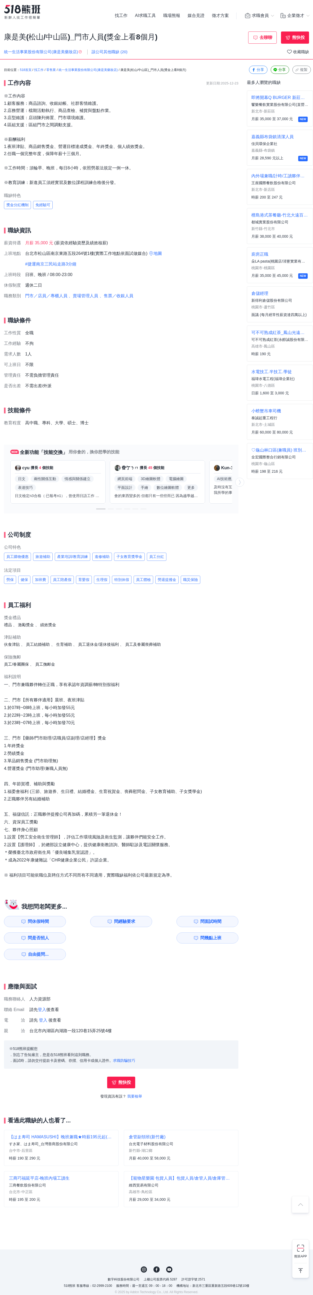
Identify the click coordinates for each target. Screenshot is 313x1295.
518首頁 (25, 70)
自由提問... (95, 938)
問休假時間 (34, 921)
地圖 (157, 253)
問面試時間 (154, 921)
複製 (301, 70)
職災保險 (190, 579)
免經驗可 (42, 205)
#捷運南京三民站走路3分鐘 (50, 264)
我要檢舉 (134, 1080)
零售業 (51, 70)
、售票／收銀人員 (116, 296)
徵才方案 (220, 16)
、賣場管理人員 (83, 296)
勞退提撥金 (167, 579)
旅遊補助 (42, 556)
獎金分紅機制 (17, 205)
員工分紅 (156, 556)
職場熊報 (171, 16)
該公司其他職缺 (110, 51)
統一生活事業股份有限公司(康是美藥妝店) (88, 70)
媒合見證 (196, 16)
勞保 (10, 579)
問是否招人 (214, 921)
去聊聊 (266, 37)
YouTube (169, 1253)
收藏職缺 (301, 51)
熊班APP (300, 1256)
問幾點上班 (34, 938)
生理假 (101, 579)
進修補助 (102, 556)
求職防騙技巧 (124, 1044)
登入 (42, 993)
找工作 (121, 16)
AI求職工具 (145, 16)
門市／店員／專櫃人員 (46, 296)
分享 (257, 70)
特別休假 (121, 579)
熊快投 (298, 37)
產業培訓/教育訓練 (72, 556)
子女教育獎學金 (129, 556)
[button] (101, 508)
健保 (24, 579)
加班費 (40, 579)
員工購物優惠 (17, 556)
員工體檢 (143, 579)
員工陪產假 (62, 579)
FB (156, 1253)
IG (144, 1253)
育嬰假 (83, 579)
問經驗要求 (94, 921)
